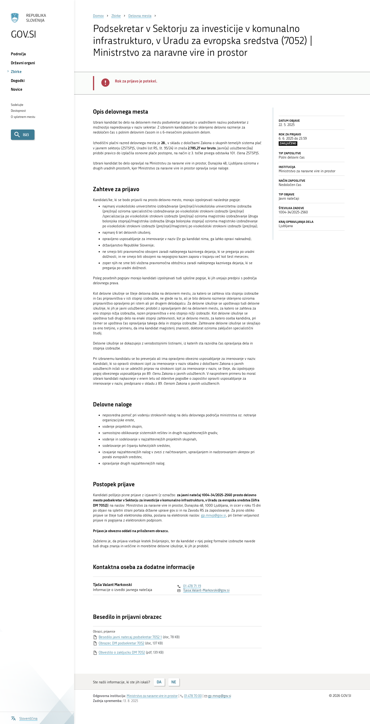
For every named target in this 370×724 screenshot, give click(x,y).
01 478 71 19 (192, 586)
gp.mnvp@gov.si (213, 515)
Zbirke (16, 71)
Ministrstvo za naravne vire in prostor (152, 696)
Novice (16, 89)
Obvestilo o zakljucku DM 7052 (122, 652)
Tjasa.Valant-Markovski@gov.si (206, 590)
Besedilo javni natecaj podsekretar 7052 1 (130, 637)
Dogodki (18, 80)
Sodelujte (17, 105)
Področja (18, 53)
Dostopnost (18, 110)
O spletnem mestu (23, 117)
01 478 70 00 (193, 696)
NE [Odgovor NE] (173, 682)
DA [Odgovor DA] (159, 682)
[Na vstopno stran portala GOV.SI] (37, 26)
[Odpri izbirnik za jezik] (24, 718)
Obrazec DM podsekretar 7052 (121, 643)
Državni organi (23, 62)
